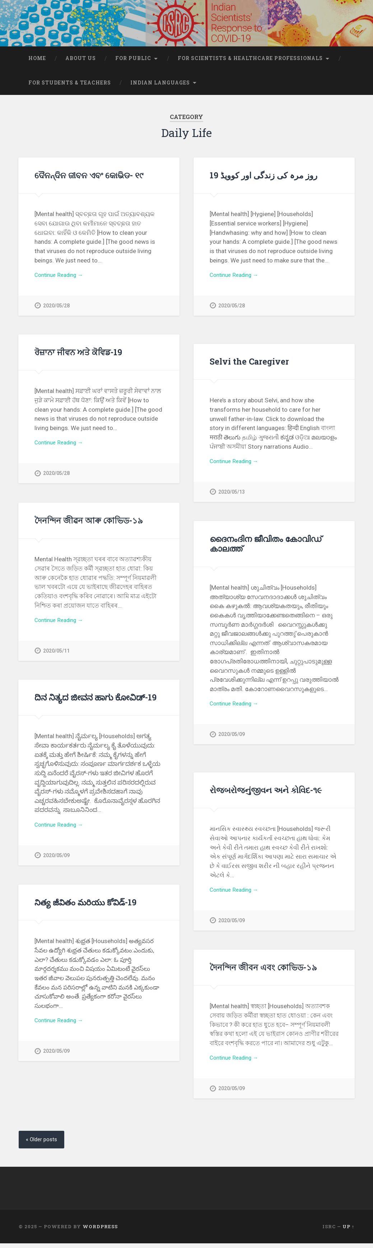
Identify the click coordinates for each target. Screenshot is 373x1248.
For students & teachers (69, 86)
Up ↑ (348, 1231)
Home (37, 62)
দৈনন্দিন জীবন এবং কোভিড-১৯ (263, 971)
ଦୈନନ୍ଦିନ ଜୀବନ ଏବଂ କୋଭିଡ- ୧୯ (88, 179)
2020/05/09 (231, 740)
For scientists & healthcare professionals (250, 62)
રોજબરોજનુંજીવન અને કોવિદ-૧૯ (266, 793)
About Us (80, 62)
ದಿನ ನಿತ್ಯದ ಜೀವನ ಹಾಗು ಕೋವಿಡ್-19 (94, 701)
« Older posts (43, 1143)
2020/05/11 (56, 656)
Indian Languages (160, 86)
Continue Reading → (61, 280)
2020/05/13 (231, 497)
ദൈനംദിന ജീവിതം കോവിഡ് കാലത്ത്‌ (265, 547)
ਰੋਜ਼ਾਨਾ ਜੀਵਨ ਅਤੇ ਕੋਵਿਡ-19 (78, 356)
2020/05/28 (56, 311)
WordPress (100, 1231)
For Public (133, 62)
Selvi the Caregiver (248, 365)
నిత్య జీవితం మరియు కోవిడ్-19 (84, 906)
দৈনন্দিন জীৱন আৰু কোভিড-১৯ (88, 524)
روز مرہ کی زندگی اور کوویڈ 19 (263, 179)
